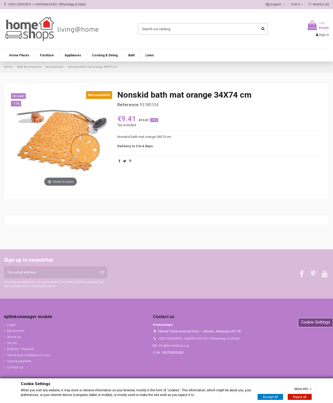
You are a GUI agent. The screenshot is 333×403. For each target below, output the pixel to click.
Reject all (299, 397)
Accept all (270, 397)
